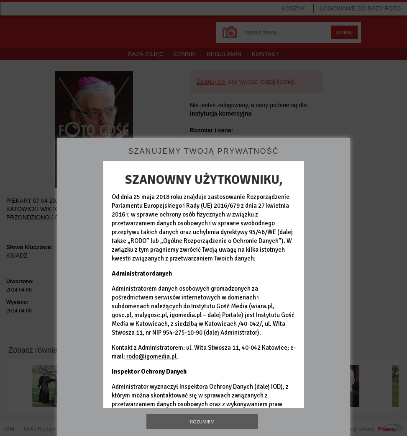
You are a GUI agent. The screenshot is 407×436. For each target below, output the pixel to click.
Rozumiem (202, 421)
